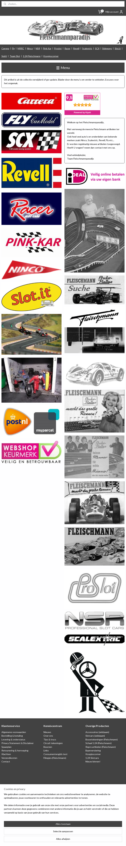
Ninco (30, 48)
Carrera (5, 48)
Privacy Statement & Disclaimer (17, 743)
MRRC (21, 48)
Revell (76, 48)
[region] (41, 829)
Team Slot (15, 56)
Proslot (58, 48)
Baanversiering (93, 750)
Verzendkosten (9, 757)
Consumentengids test (55, 754)
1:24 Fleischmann (32, 56)
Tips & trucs (49, 739)
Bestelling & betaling (12, 735)
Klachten (6, 754)
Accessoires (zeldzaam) (97, 732)
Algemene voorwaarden (13, 732)
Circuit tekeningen (53, 743)
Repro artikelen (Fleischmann (100, 746)
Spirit (4, 56)
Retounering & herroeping (14, 750)
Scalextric (87, 48)
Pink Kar (47, 48)
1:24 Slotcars (92, 757)
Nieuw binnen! (92, 761)
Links (46, 750)
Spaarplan (6, 746)
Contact (5, 761)
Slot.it (118, 48)
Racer (67, 48)
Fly (13, 48)
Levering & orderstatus (13, 739)
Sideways (107, 48)
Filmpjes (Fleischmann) (54, 757)
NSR (38, 48)
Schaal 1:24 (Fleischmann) (98, 743)
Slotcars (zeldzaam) (95, 735)
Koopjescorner (51, 56)
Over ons (48, 735)
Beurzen (47, 746)
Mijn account (114, 12)
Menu (63, 68)
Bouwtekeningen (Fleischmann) (101, 739)
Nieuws (47, 732)
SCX (97, 48)
